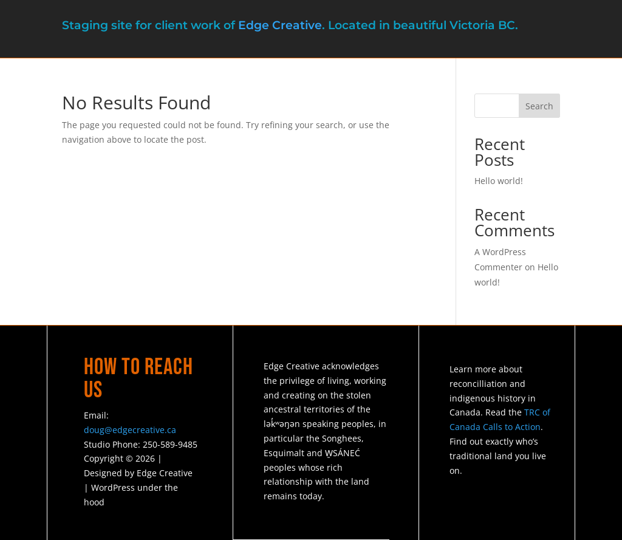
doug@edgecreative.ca (130, 430)
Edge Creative (280, 25)
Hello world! (498, 180)
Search (539, 106)
